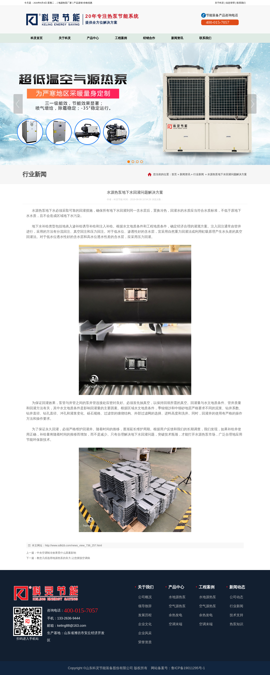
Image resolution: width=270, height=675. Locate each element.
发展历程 (145, 615)
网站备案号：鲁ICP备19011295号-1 (178, 668)
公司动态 (236, 597)
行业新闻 (198, 174)
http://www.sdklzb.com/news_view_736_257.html (73, 545)
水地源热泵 (177, 597)
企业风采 (145, 633)
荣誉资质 (145, 642)
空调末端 (175, 624)
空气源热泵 (177, 606)
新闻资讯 (185, 174)
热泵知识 (236, 624)
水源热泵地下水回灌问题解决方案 (227, 174)
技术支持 (236, 615)
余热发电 (175, 615)
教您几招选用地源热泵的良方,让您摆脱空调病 (63, 557)
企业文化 (145, 624)
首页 (174, 174)
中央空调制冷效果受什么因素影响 (56, 552)
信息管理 (230, 3)
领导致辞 (145, 606)
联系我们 (241, 3)
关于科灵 (219, 3)
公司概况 (145, 597)
